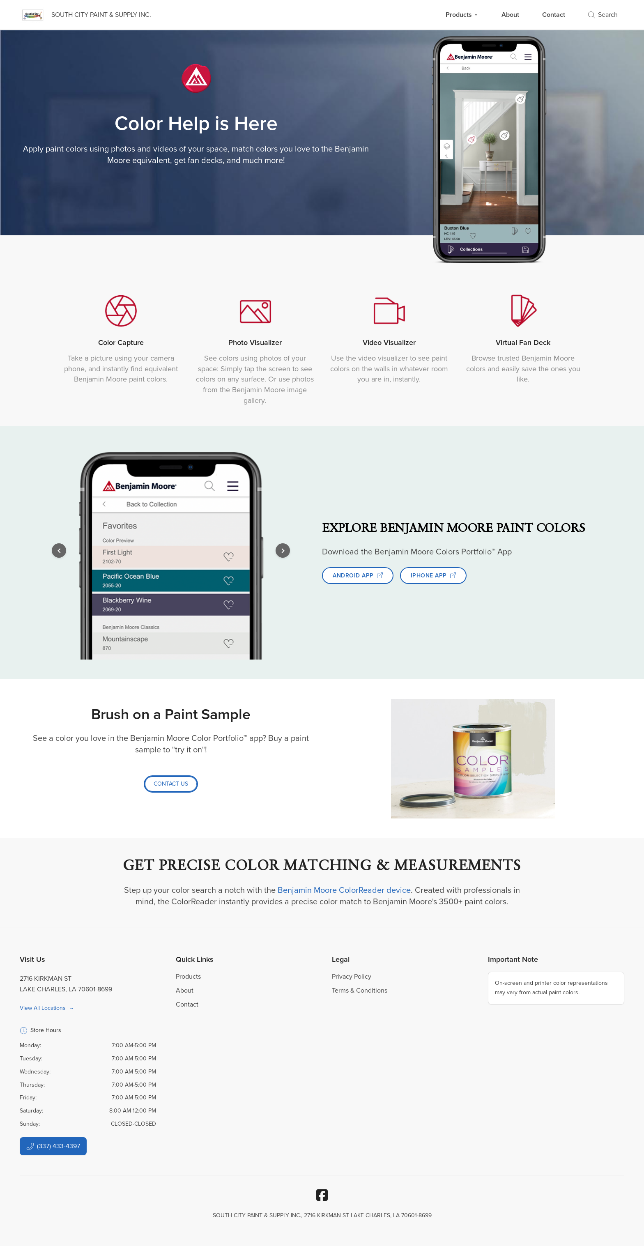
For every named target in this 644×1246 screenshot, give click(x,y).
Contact (553, 14)
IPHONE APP (433, 575)
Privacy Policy (351, 976)
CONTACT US (171, 783)
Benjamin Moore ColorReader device (344, 890)
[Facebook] (322, 1195)
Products (462, 14)
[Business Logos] (85, 15)
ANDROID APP (358, 575)
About (510, 14)
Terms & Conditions (359, 990)
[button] (59, 550)
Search (603, 14)
